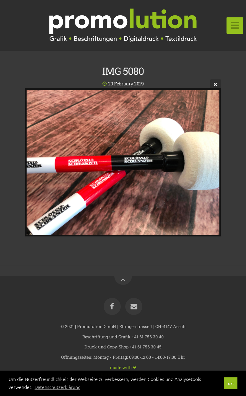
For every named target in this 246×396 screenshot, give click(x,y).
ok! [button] (231, 383)
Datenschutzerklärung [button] (58, 387)
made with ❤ (123, 367)
